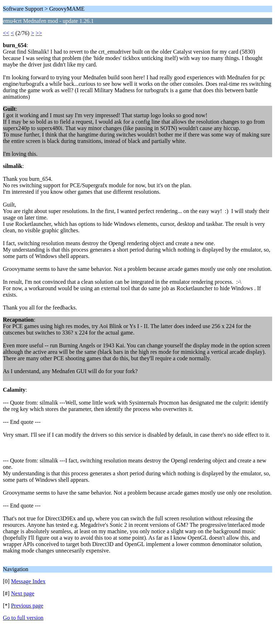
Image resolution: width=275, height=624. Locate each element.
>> (38, 33)
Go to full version (23, 618)
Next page (22, 593)
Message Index (28, 581)
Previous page (27, 606)
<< (6, 33)
